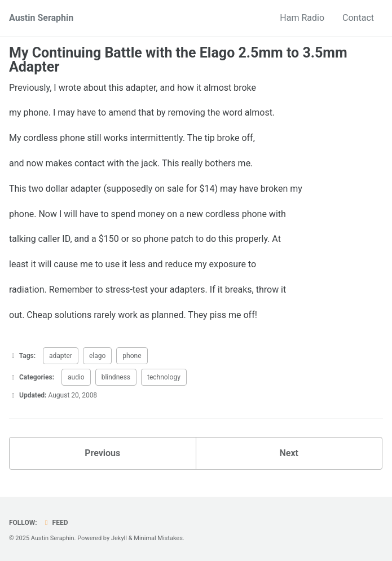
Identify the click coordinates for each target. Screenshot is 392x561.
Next (289, 453)
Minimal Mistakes (158, 538)
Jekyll (119, 538)
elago (97, 356)
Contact (358, 17)
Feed (55, 523)
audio (76, 377)
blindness (116, 377)
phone (131, 356)
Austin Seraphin (41, 17)
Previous (102, 453)
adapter (60, 356)
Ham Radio (302, 17)
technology (163, 377)
